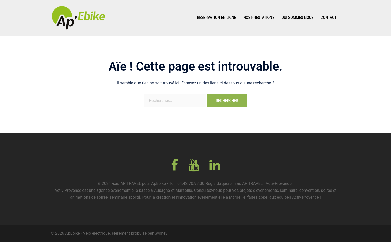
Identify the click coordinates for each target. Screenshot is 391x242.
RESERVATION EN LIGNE (216, 17)
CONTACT (328, 17)
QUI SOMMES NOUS (297, 17)
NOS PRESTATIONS (259, 17)
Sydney (161, 233)
